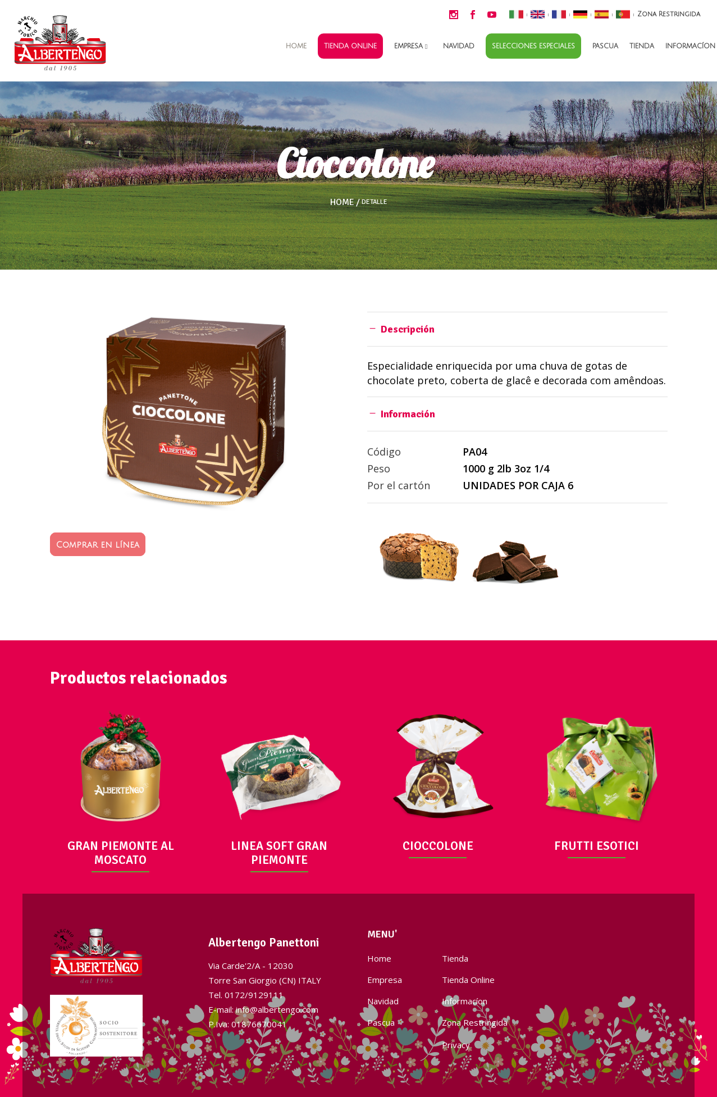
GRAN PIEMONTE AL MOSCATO (120, 853)
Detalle (374, 202)
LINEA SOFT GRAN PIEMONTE (279, 853)
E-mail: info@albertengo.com (263, 1009)
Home (342, 202)
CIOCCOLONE (438, 846)
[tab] (517, 329)
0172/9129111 (254, 994)
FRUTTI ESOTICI (596, 846)
